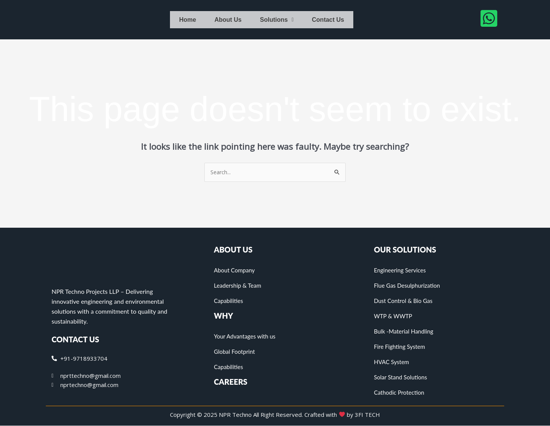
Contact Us (328, 19)
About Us (227, 19)
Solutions (277, 19)
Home (187, 19)
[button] (277, 20)
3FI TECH (367, 415)
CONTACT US (75, 339)
